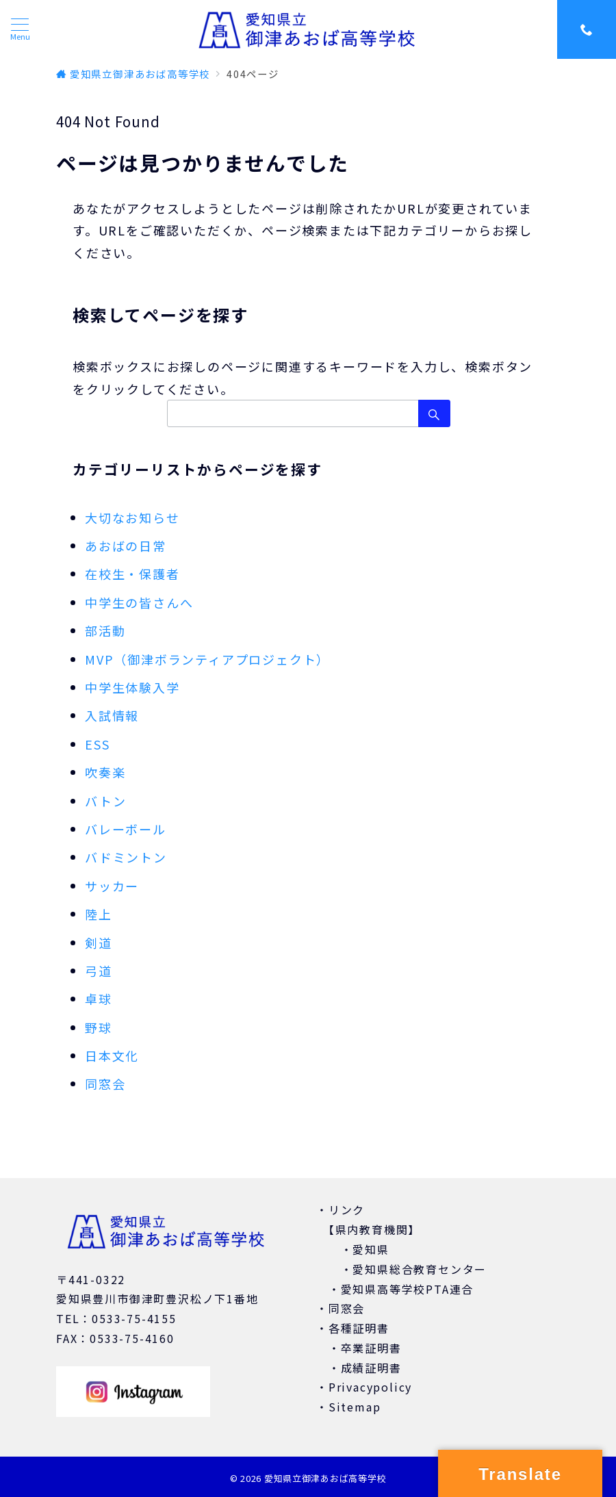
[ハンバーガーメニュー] (20, 29)
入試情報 (112, 715)
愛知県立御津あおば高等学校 (325, 1478)
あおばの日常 (125, 545)
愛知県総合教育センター (419, 1269)
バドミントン (126, 857)
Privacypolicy (370, 1387)
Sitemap (355, 1406)
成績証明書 (371, 1367)
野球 (98, 1027)
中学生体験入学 (132, 687)
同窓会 (105, 1083)
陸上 (98, 914)
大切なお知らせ (132, 517)
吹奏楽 (105, 772)
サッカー (112, 886)
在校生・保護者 (132, 574)
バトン (105, 801)
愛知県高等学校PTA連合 (407, 1289)
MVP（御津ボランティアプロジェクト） (207, 659)
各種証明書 (359, 1328)
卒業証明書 (371, 1348)
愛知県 (370, 1249)
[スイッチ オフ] (586, 29)
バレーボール (125, 829)
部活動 (105, 630)
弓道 (98, 971)
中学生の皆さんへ (139, 602)
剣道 (98, 942)
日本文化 (112, 1055)
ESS (97, 744)
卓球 (98, 999)
